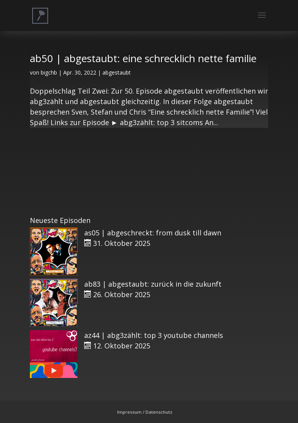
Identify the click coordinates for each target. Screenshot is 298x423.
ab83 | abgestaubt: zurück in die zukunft (153, 284)
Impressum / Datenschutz (144, 412)
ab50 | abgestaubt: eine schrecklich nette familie (143, 58)
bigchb (49, 72)
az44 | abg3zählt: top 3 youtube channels (153, 335)
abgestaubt (116, 72)
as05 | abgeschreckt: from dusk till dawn (152, 232)
